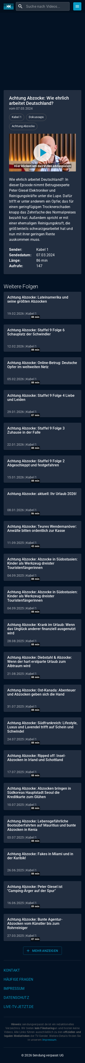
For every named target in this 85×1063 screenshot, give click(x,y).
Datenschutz (16, 997)
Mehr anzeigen (42, 950)
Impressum (14, 988)
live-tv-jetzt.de (19, 1007)
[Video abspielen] (42, 152)
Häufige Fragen (18, 979)
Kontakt (12, 970)
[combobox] (47, 6)
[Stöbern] (77, 6)
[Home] (10, 6)
